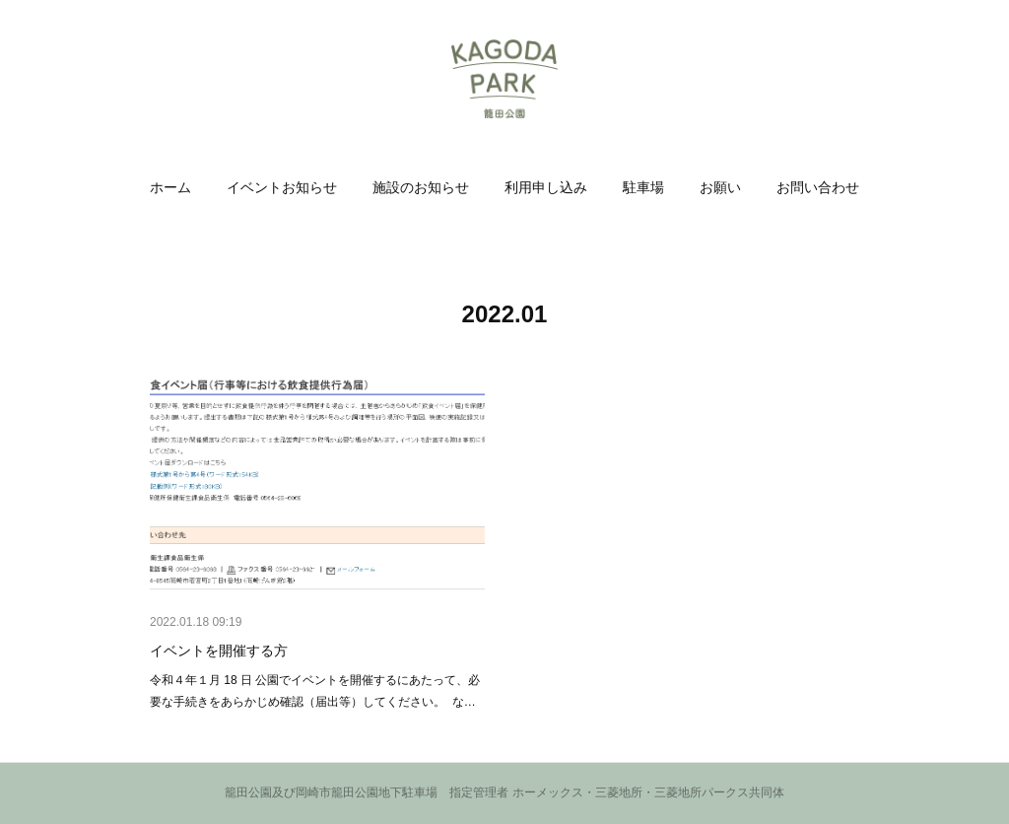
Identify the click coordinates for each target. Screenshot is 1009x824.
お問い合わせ (817, 187)
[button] (170, 187)
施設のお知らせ (420, 187)
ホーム (170, 187)
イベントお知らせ (282, 187)
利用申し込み (545, 187)
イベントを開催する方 (219, 650)
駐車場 (643, 187)
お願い (720, 187)
